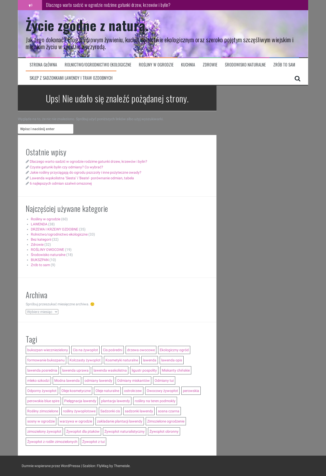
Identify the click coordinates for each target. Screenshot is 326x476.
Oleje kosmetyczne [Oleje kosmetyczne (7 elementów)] (76, 391)
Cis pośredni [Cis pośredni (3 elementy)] (112, 350)
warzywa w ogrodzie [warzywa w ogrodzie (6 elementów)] (76, 421)
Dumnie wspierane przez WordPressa (51, 466)
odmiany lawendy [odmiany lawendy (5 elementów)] (98, 380)
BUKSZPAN (40, 260)
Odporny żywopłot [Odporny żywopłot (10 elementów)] (42, 391)
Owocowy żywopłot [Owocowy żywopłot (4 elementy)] (162, 391)
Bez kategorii (41, 239)
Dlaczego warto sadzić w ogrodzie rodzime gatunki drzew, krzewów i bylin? (108, 5)
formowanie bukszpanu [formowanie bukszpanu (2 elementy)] (46, 360)
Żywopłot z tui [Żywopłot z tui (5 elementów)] (93, 442)
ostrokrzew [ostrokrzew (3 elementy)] (133, 391)
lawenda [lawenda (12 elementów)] (149, 360)
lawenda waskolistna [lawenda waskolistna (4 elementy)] (110, 370)
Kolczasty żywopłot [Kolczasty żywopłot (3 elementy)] (85, 360)
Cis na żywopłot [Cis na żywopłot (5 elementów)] (85, 350)
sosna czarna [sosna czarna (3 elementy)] (168, 411)
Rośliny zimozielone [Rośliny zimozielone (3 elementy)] (42, 411)
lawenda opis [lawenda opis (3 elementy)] (171, 360)
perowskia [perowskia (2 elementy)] (191, 391)
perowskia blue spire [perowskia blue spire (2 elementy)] (43, 401)
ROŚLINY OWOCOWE (47, 250)
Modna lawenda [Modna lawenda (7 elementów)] (67, 380)
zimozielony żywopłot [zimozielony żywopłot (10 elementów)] (44, 431)
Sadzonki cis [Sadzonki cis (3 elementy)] (110, 411)
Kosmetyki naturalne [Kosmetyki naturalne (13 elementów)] (121, 360)
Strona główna (43, 65)
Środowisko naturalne (245, 65)
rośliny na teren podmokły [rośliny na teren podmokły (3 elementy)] (155, 401)
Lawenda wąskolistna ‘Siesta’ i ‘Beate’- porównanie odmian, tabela (82, 178)
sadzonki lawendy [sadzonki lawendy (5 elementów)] (139, 411)
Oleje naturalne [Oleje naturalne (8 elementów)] (107, 391)
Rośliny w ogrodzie (156, 65)
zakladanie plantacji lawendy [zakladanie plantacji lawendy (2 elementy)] (119, 421)
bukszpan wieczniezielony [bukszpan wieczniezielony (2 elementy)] (47, 350)
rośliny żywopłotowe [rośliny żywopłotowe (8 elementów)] (79, 411)
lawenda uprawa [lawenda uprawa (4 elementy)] (75, 370)
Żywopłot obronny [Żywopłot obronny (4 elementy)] (164, 431)
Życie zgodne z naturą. (87, 25)
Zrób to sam (284, 65)
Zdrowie (210, 65)
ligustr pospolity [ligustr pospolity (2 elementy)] (144, 370)
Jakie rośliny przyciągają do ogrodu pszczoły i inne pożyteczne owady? (85, 172)
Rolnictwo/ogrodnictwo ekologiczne (98, 65)
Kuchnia (188, 65)
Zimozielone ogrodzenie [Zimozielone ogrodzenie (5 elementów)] (165, 421)
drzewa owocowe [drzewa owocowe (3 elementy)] (141, 350)
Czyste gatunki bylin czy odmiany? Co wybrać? (66, 167)
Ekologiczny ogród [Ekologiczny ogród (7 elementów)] (174, 350)
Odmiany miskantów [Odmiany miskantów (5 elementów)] (133, 380)
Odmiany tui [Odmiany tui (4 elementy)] (164, 380)
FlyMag (102, 466)
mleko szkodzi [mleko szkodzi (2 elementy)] (38, 380)
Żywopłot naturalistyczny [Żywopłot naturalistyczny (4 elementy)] (124, 431)
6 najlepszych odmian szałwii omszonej (61, 183)
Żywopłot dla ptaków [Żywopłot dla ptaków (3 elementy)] (83, 431)
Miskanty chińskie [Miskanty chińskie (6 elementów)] (176, 370)
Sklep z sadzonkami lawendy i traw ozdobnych (71, 78)
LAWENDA (39, 224)
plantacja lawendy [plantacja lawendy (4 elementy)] (115, 401)
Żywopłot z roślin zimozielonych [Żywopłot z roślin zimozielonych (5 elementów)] (52, 442)
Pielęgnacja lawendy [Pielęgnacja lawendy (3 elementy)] (80, 401)
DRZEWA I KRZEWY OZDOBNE (54, 229)
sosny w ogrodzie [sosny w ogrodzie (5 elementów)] (41, 421)
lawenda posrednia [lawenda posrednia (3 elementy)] (42, 370)
